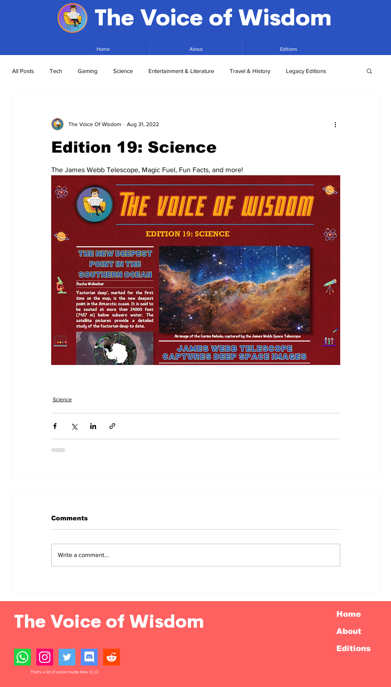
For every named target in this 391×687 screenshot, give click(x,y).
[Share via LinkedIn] (93, 426)
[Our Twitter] (67, 657)
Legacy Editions (306, 71)
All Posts (23, 71)
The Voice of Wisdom (213, 18)
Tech (56, 71)
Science (123, 71)
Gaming (88, 71)
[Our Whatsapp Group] (22, 657)
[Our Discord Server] (89, 657)
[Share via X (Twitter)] (74, 426)
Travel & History (250, 71)
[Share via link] (112, 426)
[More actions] (335, 124)
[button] (369, 71)
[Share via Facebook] (55, 426)
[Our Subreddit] (111, 657)
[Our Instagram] (44, 657)
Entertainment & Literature (181, 71)
